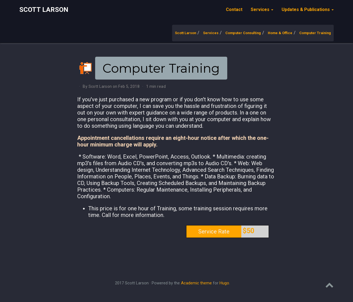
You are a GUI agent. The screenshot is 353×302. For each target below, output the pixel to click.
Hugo (224, 283)
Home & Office (280, 33)
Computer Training (315, 33)
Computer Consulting (243, 33)
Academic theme (196, 283)
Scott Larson (43, 9)
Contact (234, 9)
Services (210, 33)
